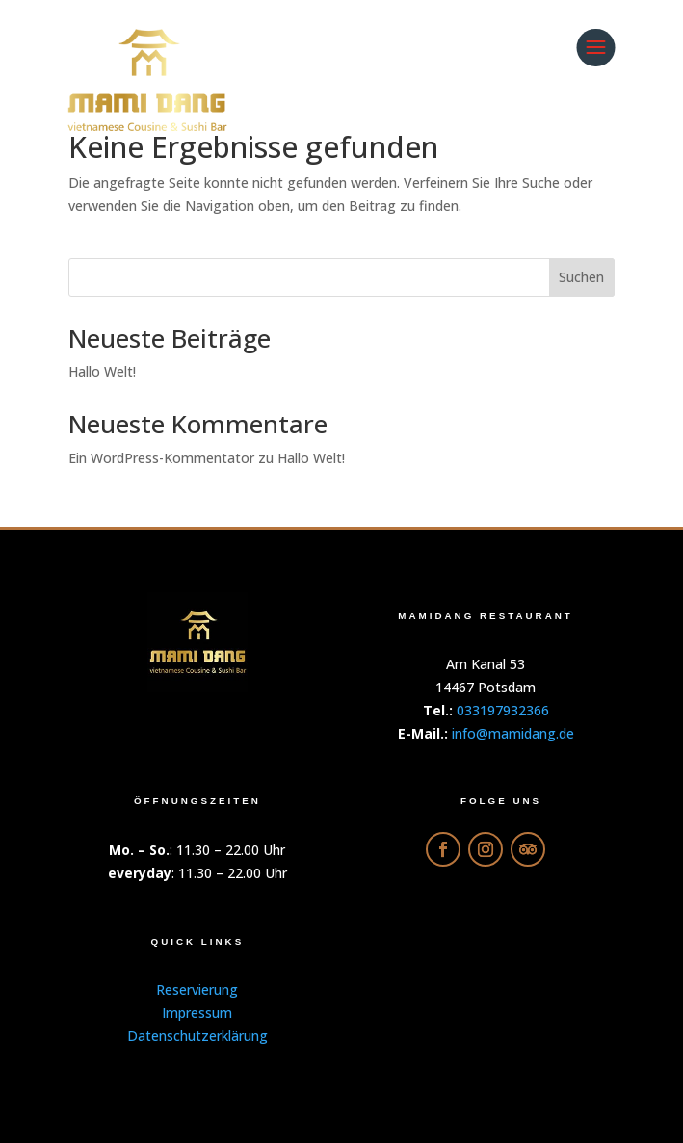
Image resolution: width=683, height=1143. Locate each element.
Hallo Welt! (102, 371)
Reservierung (197, 989)
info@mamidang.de (513, 733)
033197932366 (503, 710)
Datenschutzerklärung (197, 1035)
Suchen (581, 277)
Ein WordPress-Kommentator (161, 458)
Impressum (197, 1012)
